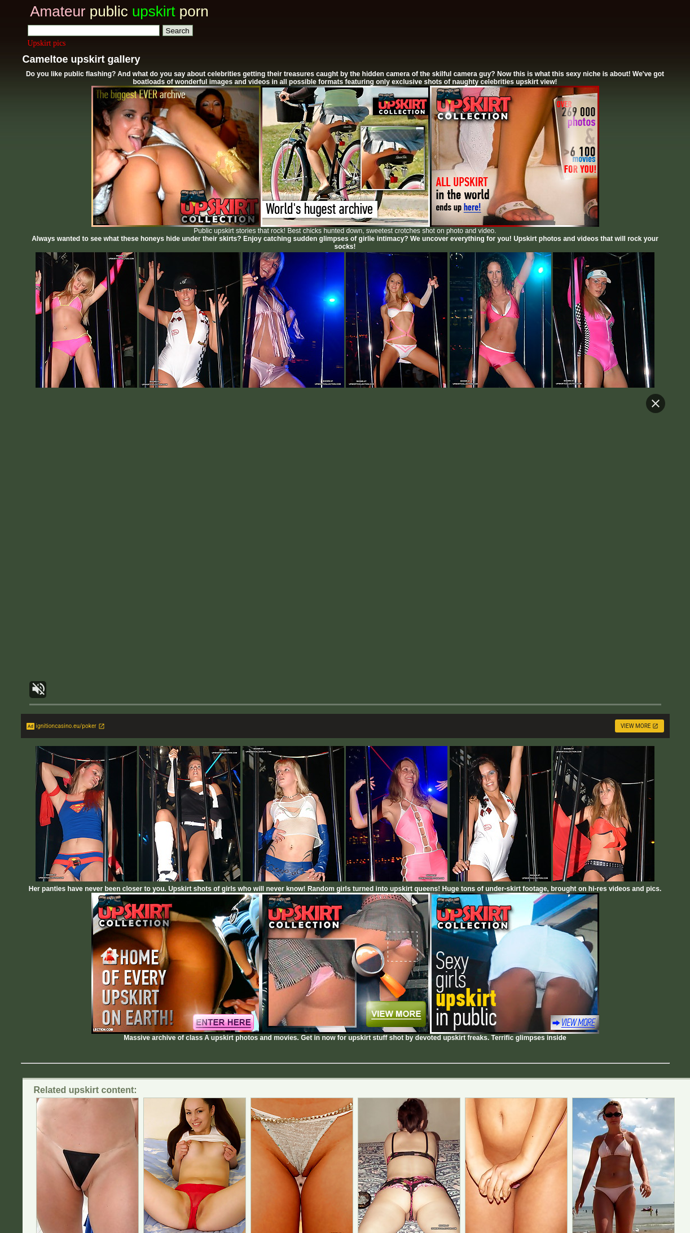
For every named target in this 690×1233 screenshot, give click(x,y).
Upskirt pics (47, 43)
